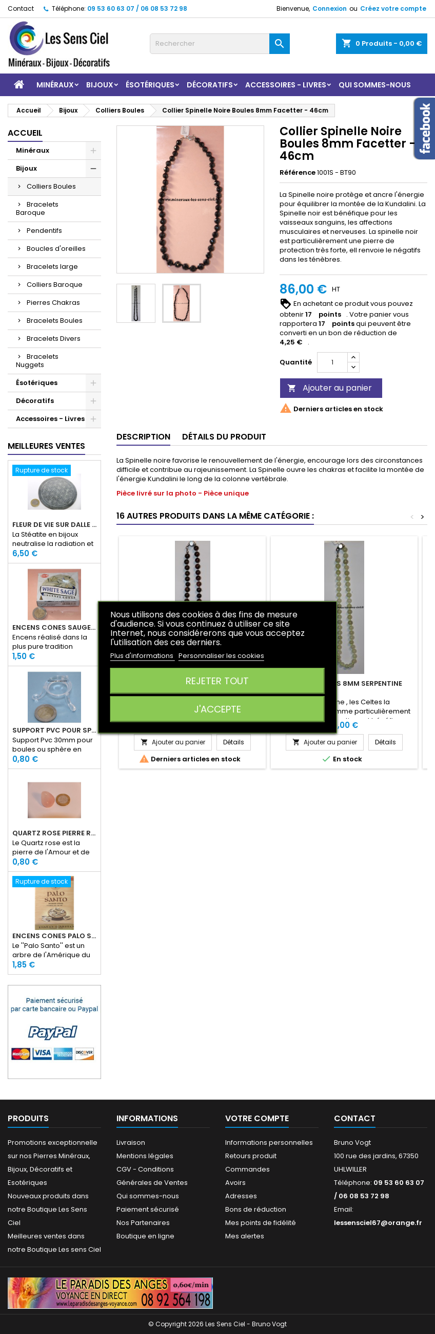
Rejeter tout (217, 680)
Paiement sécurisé (147, 1209)
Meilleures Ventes (46, 446)
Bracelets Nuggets (37, 361)
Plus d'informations (142, 655)
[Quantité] (332, 362)
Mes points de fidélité (260, 1223)
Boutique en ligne (145, 1236)
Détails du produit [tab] (224, 437)
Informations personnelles (269, 1142)
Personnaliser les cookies (221, 655)
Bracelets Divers (54, 338)
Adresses (241, 1196)
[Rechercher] (220, 43)
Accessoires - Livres (285, 85)
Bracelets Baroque (37, 208)
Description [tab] (143, 437)
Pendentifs (44, 230)
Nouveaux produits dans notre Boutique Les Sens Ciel (48, 1209)
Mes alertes (244, 1236)
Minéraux (55, 85)
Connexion (329, 8)
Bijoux (99, 85)
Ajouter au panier (329, 388)
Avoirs (235, 1182)
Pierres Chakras (53, 302)
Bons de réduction (255, 1209)
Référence (297, 172)
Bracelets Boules (55, 320)
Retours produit (250, 1156)
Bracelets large (52, 266)
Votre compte (257, 1118)
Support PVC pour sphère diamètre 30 (54, 730)
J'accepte (217, 708)
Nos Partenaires (143, 1223)
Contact (21, 8)
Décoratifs (210, 85)
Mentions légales (144, 1156)
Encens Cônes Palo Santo (54, 936)
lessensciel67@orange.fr (378, 1223)
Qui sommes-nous (375, 85)
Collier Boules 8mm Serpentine (344, 683)
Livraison (130, 1142)
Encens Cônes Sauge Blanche (54, 628)
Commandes (247, 1169)
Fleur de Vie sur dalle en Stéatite (54, 525)
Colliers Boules (51, 186)
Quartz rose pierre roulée (54, 833)
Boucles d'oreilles (56, 248)
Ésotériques (150, 85)
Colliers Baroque (55, 284)
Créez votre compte (393, 8)
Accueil (25, 133)
